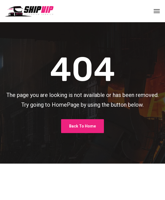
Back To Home (82, 126)
